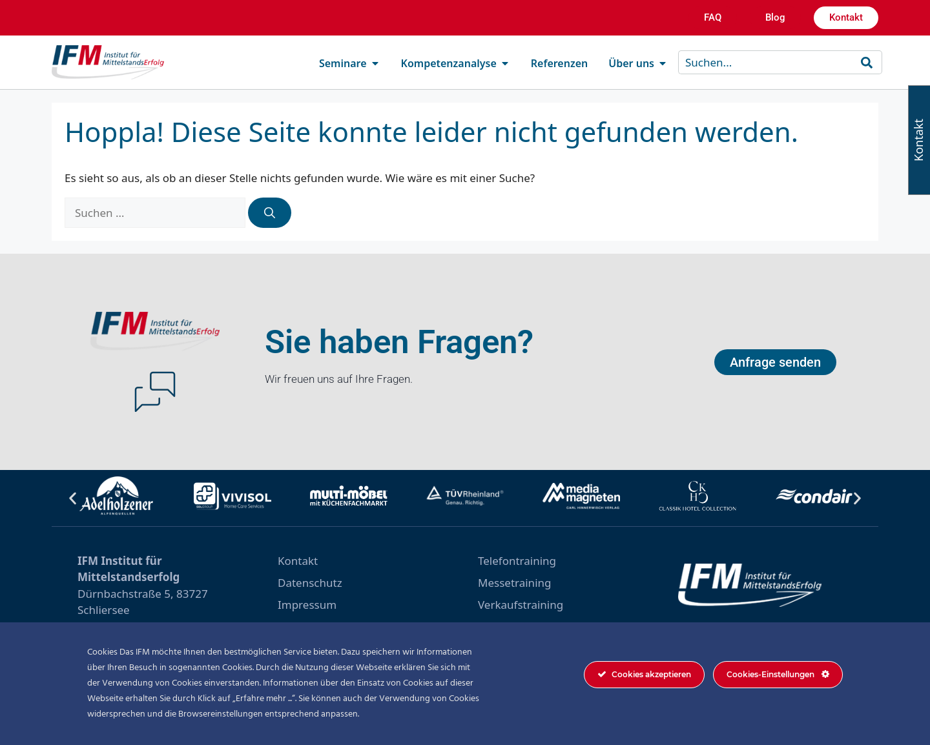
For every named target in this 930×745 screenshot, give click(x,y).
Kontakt (298, 560)
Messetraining (514, 582)
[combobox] (767, 62)
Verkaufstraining (520, 604)
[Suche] (869, 62)
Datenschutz (310, 582)
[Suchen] (269, 213)
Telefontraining (517, 560)
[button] (73, 498)
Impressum (307, 604)
